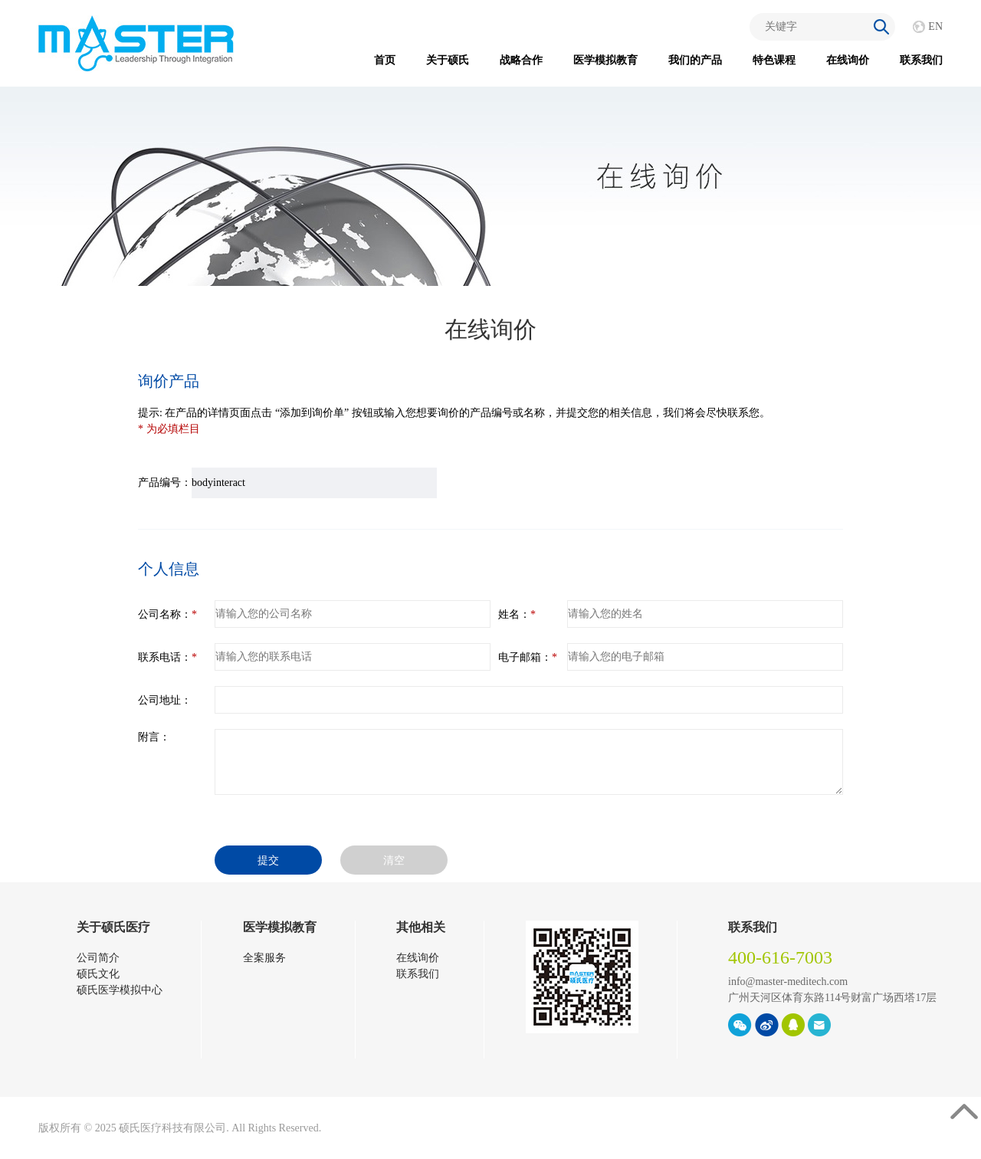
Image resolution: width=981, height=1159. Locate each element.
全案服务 (264, 958)
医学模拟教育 (605, 60)
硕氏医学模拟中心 (119, 990)
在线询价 (847, 60)
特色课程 (774, 60)
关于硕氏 (447, 60)
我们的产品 (695, 60)
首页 (384, 60)
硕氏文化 (98, 974)
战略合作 (521, 60)
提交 (268, 860)
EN (935, 26)
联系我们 (921, 60)
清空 (394, 860)
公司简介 (98, 958)
